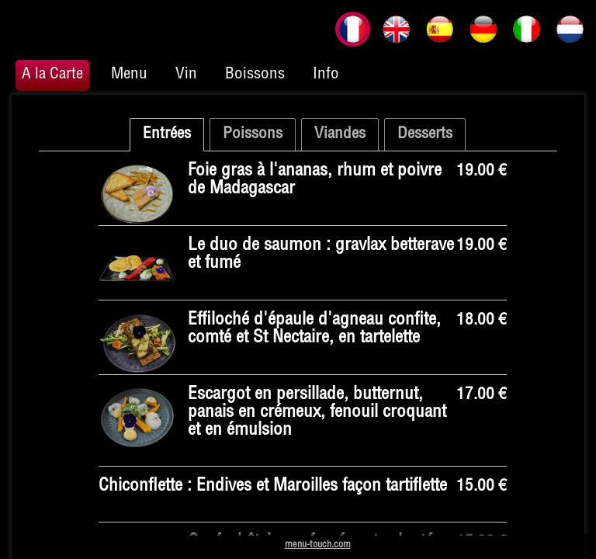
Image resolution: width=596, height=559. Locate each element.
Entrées (167, 135)
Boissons (255, 75)
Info (326, 75)
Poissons (252, 135)
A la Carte (52, 75)
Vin (186, 75)
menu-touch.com (318, 545)
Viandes (340, 135)
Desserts (424, 135)
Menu (129, 75)
